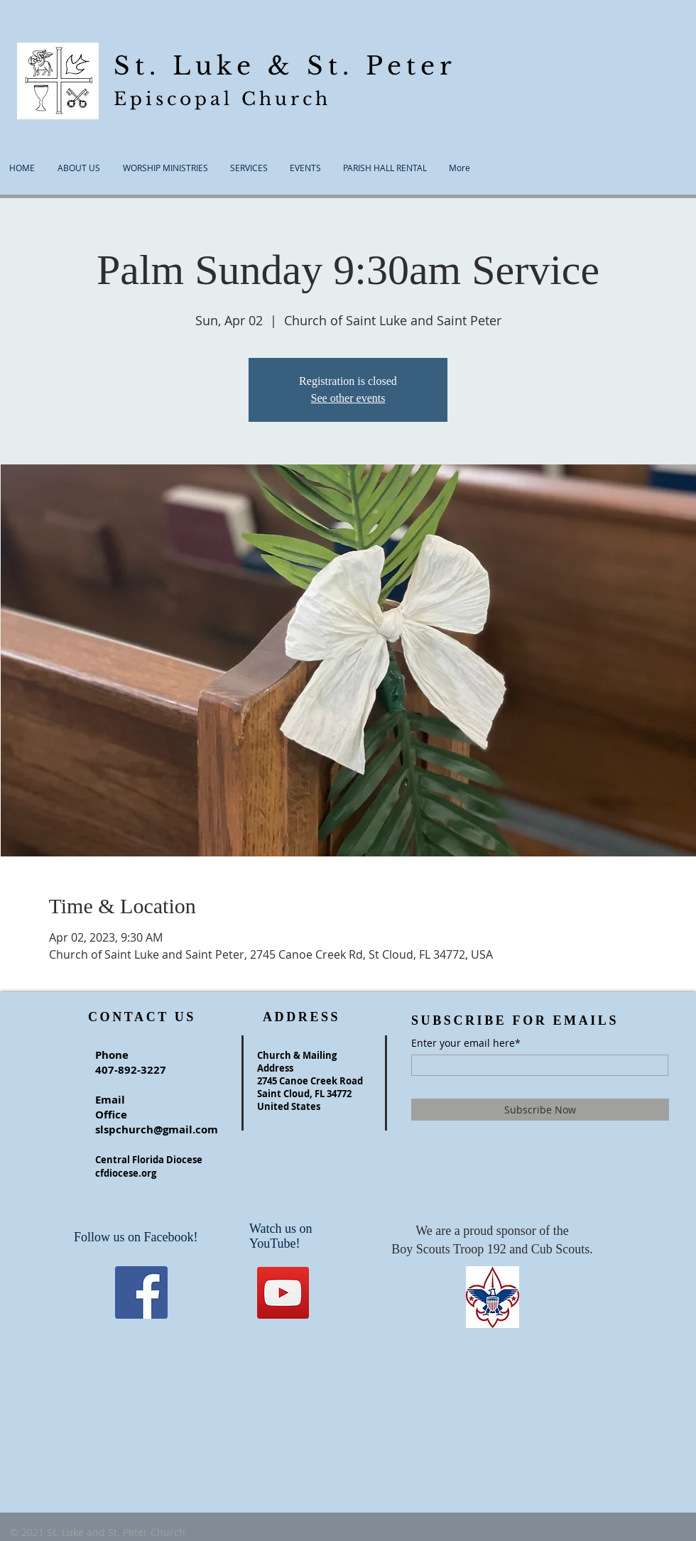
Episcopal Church (222, 99)
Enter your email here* (466, 1043)
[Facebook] (141, 1292)
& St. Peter (362, 65)
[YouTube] (283, 1293)
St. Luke (191, 65)
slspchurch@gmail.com (156, 1129)
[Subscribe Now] (540, 1110)
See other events (348, 398)
